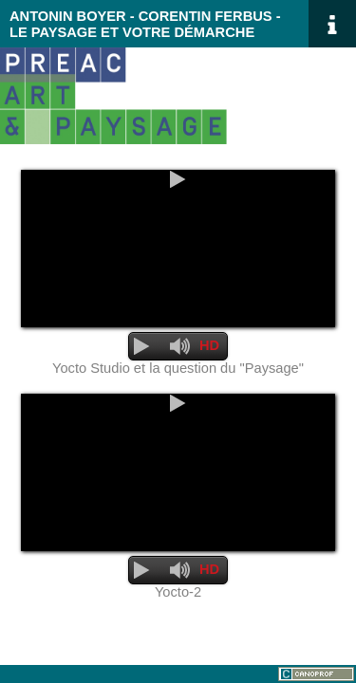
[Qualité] (211, 346)
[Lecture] (178, 179)
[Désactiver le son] (180, 346)
